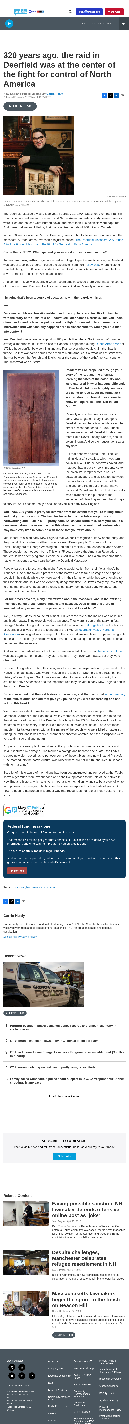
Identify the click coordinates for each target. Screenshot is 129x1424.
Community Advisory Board (59, 1398)
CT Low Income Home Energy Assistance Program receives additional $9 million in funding (68, 1054)
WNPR (21, 1401)
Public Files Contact (16, 1407)
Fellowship (92, 264)
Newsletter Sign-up (84, 1368)
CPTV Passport (82, 1412)
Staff (50, 1383)
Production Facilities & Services (109, 1417)
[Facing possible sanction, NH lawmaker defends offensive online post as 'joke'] (26, 1213)
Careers (52, 1413)
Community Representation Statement (82, 1394)
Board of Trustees (57, 1390)
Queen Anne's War (108, 344)
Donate (116, 11)
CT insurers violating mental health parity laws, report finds (52, 1067)
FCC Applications (108, 1393)
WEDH (10, 1395)
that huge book (94, 625)
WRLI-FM (11, 1404)
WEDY (10, 1398)
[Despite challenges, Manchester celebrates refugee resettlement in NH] (26, 1262)
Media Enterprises (57, 1406)
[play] (9, 23)
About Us (53, 1361)
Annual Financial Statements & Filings (110, 1371)
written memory (115, 694)
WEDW (25, 1395)
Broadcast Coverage (110, 1379)
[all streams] (124, 23)
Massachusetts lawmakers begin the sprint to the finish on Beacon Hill (86, 1299)
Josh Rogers (58, 1221)
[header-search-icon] (70, 11)
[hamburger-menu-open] (8, 11)
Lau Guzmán (59, 1270)
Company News (56, 1368)
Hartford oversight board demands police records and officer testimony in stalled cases (63, 1027)
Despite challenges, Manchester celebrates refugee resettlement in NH (84, 1258)
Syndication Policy (108, 1400)
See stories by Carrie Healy (20, 937)
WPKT (29, 1401)
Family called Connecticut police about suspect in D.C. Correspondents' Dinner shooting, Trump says (67, 1080)
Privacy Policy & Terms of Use (107, 1362)
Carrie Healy (54, 93)
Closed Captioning (108, 1386)
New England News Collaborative (35, 887)
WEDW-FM (12, 1401)
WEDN (18, 1395)
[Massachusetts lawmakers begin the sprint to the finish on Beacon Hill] (26, 1303)
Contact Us (54, 1420)
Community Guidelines (80, 1404)
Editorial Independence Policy (110, 1408)
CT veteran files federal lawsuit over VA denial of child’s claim (54, 1041)
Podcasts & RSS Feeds (82, 1376)
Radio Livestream (83, 1384)
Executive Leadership (59, 1376)
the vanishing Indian (110, 651)
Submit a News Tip (83, 1361)
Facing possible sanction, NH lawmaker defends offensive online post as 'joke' (87, 1209)
